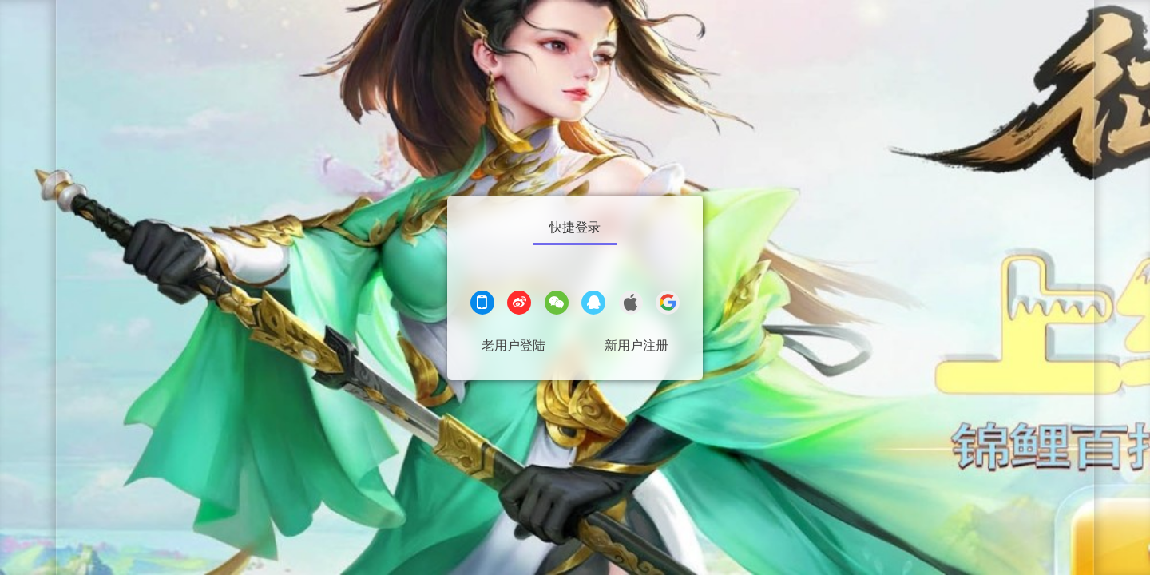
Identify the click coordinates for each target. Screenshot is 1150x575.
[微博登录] (519, 305)
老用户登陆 (513, 345)
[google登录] (668, 305)
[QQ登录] (593, 305)
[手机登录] (482, 305)
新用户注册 (636, 345)
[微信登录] (557, 305)
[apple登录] (631, 305)
